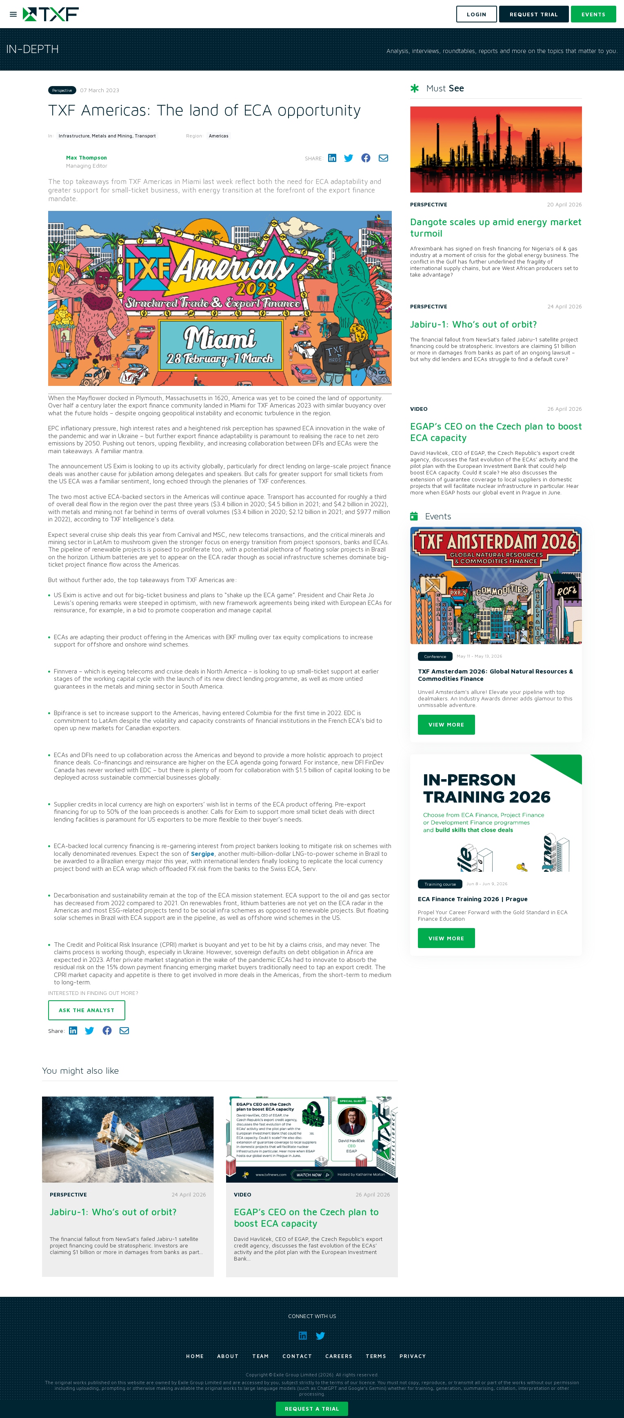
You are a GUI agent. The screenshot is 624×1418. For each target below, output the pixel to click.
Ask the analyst (87, 1010)
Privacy (413, 1356)
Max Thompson (86, 157)
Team (261, 1356)
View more (446, 724)
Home (195, 1356)
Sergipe (202, 853)
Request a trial (312, 1408)
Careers (338, 1356)
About (228, 1356)
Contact (297, 1356)
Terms (376, 1356)
